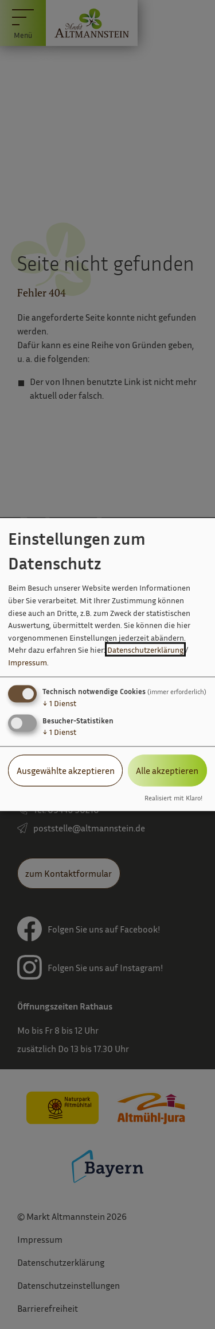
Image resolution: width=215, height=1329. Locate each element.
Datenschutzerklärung (145, 649)
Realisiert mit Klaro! (173, 797)
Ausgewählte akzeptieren (66, 770)
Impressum (27, 662)
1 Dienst (59, 703)
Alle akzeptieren (167, 770)
